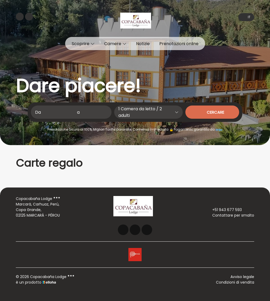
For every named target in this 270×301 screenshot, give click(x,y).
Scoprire (83, 44)
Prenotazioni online (179, 44)
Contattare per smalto (230, 215)
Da (38, 112)
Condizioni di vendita (235, 282)
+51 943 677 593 (224, 209)
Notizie (143, 44)
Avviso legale (242, 276)
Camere (115, 44)
